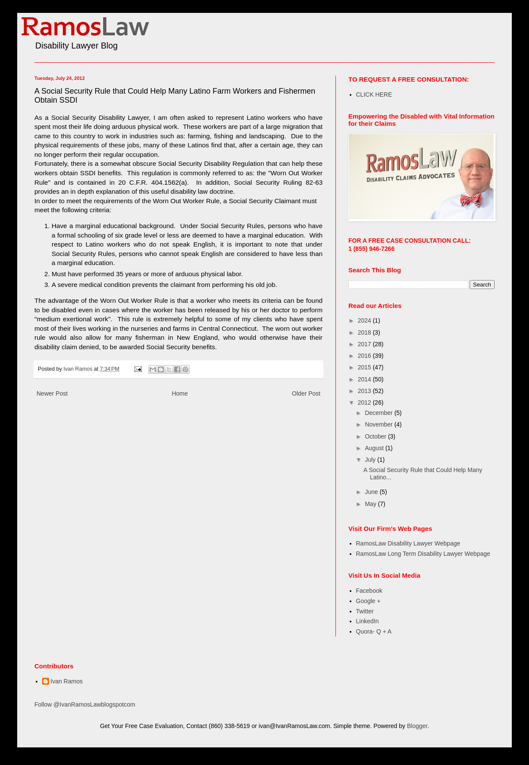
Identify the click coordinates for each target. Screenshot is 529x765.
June (372, 491)
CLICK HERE (374, 94)
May (371, 503)
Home (180, 393)
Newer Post (52, 393)
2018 (365, 332)
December (379, 412)
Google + (368, 600)
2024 (365, 320)
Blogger (417, 725)
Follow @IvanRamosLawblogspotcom (84, 704)
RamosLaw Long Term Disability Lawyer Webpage (423, 553)
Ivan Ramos (67, 681)
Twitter (365, 611)
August (375, 448)
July (371, 459)
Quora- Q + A (374, 631)
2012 (365, 402)
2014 (365, 379)
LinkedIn (367, 621)
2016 (365, 355)
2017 (365, 344)
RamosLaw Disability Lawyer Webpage (408, 543)
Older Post (306, 393)
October (376, 436)
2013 (365, 390)
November (379, 424)
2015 (365, 367)
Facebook (369, 590)
